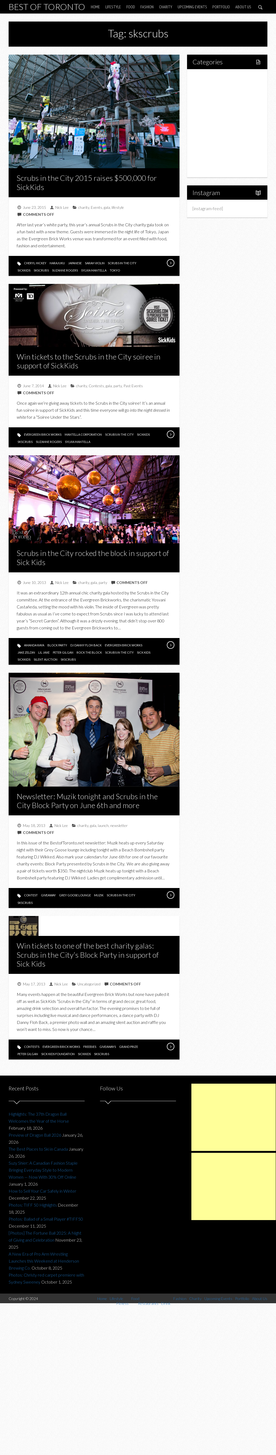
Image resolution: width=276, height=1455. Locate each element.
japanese (75, 263)
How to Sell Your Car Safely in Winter (42, 1190)
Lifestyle (113, 6)
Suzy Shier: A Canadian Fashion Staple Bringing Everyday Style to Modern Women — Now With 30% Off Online (43, 1169)
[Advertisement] (233, 1117)
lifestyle (118, 207)
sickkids (24, 270)
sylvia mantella (93, 270)
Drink (209, 123)
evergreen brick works (42, 434)
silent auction (45, 659)
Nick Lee (62, 207)
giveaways (107, 1046)
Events (96, 207)
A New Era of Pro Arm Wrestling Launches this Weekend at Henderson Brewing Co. (44, 1260)
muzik (99, 895)
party (117, 385)
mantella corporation (83, 434)
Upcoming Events (192, 6)
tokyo (115, 270)
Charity (165, 6)
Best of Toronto (47, 6)
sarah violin (95, 263)
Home (95, 6)
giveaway (48, 895)
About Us (243, 6)
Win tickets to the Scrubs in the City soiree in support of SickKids (88, 361)
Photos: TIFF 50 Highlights (33, 1204)
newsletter (119, 825)
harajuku (57, 263)
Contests (96, 385)
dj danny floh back (86, 645)
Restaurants (215, 114)
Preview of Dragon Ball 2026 (35, 1134)
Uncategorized (89, 984)
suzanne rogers (65, 270)
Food (130, 6)
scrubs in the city (122, 263)
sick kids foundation (58, 1054)
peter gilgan (63, 652)
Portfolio (221, 6)
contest (31, 895)
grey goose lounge (75, 895)
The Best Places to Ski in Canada (38, 1148)
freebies (89, 1046)
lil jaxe (44, 652)
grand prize (128, 1046)
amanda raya (34, 645)
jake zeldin (26, 652)
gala (107, 207)
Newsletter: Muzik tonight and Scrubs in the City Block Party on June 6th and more (87, 801)
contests (31, 1046)
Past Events (133, 385)
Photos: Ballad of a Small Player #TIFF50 (46, 1218)
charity (83, 207)
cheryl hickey (35, 263)
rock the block (89, 652)
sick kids (143, 652)
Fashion (147, 6)
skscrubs (41, 270)
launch (103, 825)
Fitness (211, 95)
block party (57, 645)
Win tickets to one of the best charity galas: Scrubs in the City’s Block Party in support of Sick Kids (88, 954)
